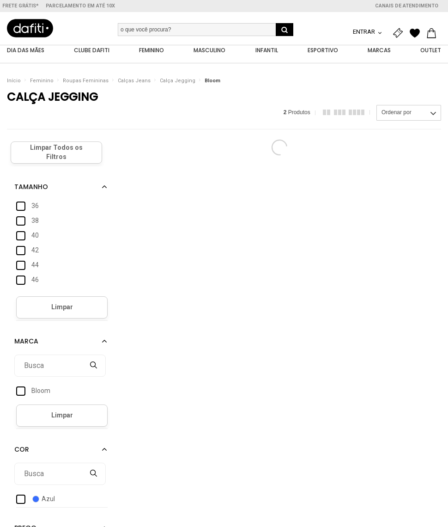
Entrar (364, 31)
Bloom (212, 81)
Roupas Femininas (86, 81)
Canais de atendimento (406, 6)
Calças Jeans (134, 81)
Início (14, 81)
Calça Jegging (177, 81)
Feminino (42, 81)
